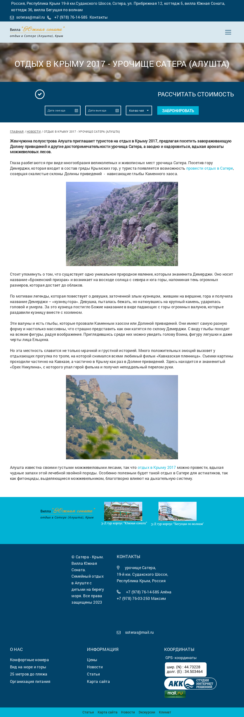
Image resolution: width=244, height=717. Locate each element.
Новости (34, 131)
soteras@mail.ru (30, 17)
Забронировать (178, 110)
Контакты (99, 17)
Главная (17, 131)
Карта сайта (107, 712)
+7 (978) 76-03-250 (133, 598)
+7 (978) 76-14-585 (71, 17)
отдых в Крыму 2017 (157, 467)
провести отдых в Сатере (209, 168)
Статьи (88, 712)
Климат (165, 712)
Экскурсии (146, 712)
